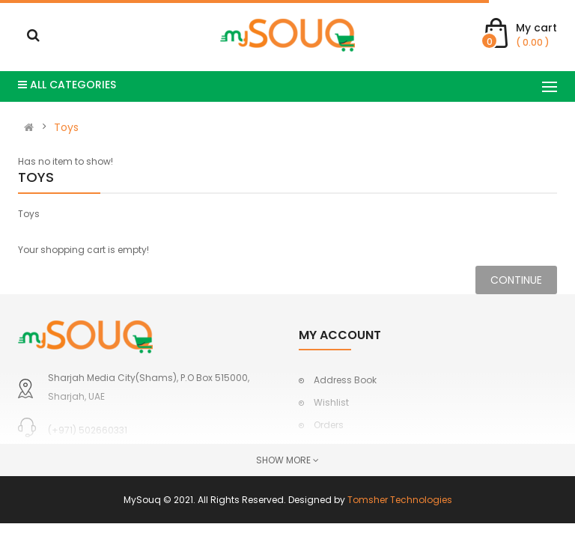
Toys (66, 127)
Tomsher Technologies (399, 499)
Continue (516, 279)
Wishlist (331, 402)
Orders (329, 424)
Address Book (345, 380)
